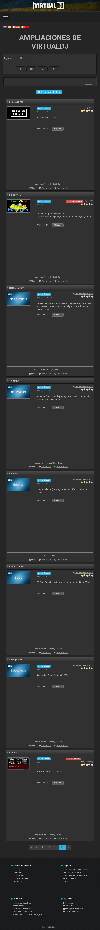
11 (55, 847)
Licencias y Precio (21, 878)
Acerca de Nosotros (22, 903)
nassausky (88, 762)
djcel (91, 108)
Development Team (84, 293)
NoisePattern (16, 288)
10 (48, 847)
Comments (46, 188)
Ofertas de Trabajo (21, 909)
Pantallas (17, 881)
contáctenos (18, 906)
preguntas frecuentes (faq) (75, 875)
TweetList (14, 380)
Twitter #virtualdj (72, 911)
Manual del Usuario (72, 872)
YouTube (68, 906)
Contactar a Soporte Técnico (75, 870)
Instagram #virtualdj (73, 909)
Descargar (17, 870)
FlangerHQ (15, 194)
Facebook (68, 903)
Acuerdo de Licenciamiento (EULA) (28, 914)
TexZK (90, 201)
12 (62, 847)
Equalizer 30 (16, 566)
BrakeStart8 (16, 102)
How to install (62, 188)
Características (20, 875)
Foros (65, 881)
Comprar (17, 872)
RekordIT (14, 752)
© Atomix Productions (50, 927)
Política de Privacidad (22, 911)
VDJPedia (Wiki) (70, 878)
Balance (13, 473)
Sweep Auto (16, 659)
